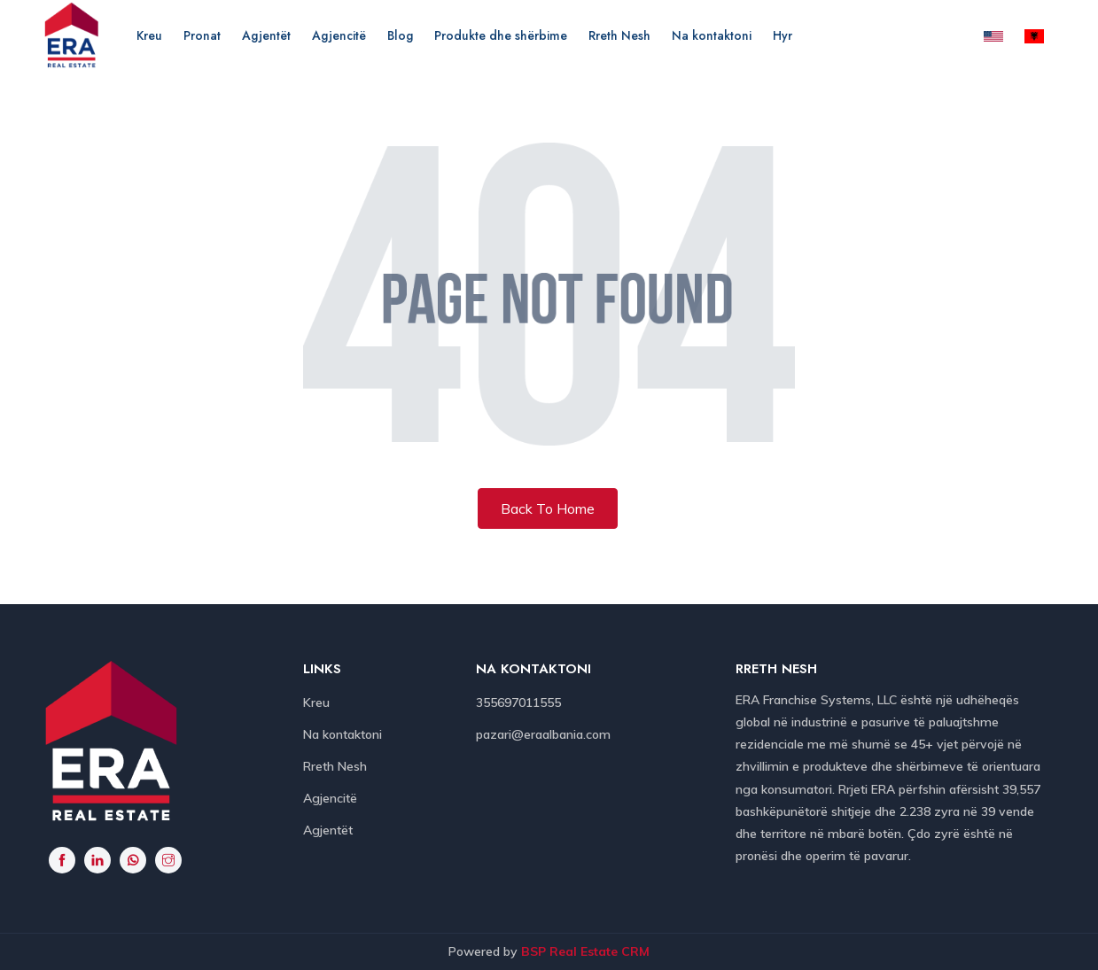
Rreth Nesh (619, 35)
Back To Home (548, 508)
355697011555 (518, 702)
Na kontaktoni (711, 35)
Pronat (202, 35)
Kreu (149, 35)
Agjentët (266, 35)
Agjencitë (339, 35)
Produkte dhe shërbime (500, 35)
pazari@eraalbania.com (543, 734)
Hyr (782, 35)
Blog (400, 35)
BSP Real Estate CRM (585, 951)
